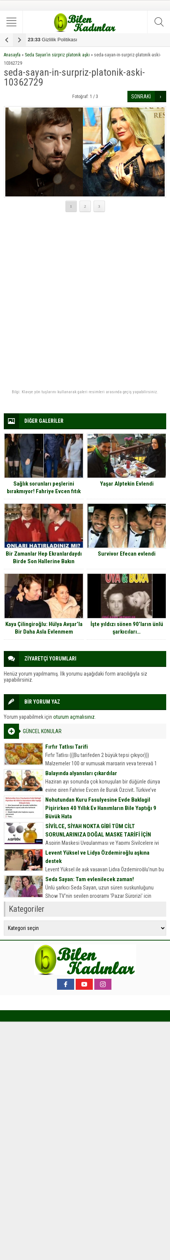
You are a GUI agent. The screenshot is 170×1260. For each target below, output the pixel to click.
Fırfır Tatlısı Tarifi (66, 746)
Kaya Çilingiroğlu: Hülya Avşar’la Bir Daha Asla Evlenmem (44, 628)
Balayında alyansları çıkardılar (81, 773)
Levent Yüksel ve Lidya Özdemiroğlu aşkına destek (97, 856)
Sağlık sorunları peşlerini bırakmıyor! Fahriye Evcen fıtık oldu (44, 491)
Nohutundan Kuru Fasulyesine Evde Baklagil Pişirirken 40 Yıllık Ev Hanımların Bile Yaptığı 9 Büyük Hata (100, 808)
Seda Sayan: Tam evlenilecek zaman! (89, 879)
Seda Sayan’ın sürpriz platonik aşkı (57, 55)
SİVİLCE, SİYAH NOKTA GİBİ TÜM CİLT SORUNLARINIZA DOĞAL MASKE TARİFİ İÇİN (98, 830)
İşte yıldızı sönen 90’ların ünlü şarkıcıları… (127, 628)
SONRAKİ (141, 96)
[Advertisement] (85, 301)
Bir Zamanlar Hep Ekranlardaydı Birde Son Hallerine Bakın (44, 557)
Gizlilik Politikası (52, 39)
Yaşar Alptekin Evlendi (127, 483)
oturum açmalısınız (74, 717)
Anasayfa (12, 55)
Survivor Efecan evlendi (127, 553)
